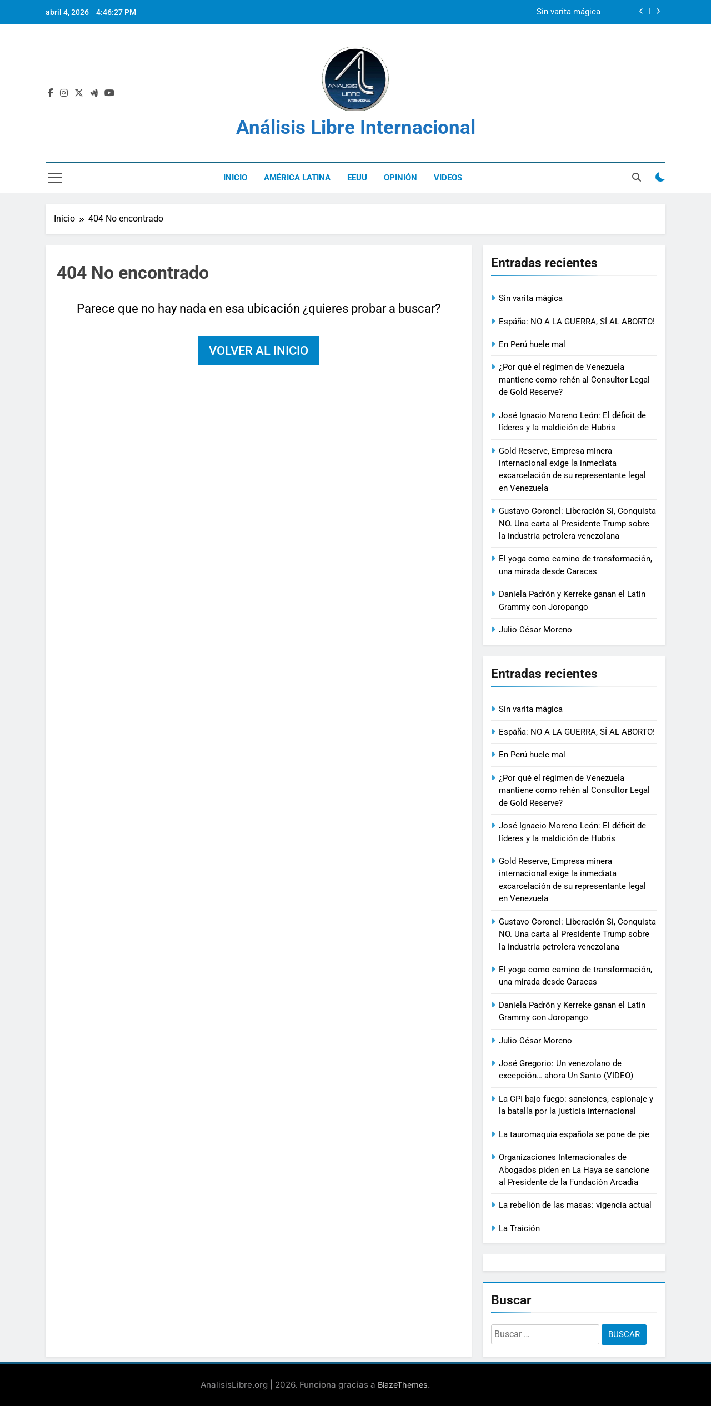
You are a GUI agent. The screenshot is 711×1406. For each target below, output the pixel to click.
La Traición (519, 1228)
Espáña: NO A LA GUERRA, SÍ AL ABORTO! (577, 322)
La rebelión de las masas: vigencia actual (575, 1205)
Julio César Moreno (535, 630)
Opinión (400, 178)
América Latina (297, 178)
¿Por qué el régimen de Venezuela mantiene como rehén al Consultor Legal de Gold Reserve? (574, 379)
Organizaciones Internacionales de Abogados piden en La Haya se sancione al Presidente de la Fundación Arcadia (574, 1169)
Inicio (235, 178)
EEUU (357, 178)
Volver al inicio (258, 351)
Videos (448, 178)
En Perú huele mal (532, 344)
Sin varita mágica (568, 12)
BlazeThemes (403, 1384)
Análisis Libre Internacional (355, 127)
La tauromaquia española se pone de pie (574, 1134)
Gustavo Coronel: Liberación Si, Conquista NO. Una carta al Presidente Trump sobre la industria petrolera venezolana (577, 523)
